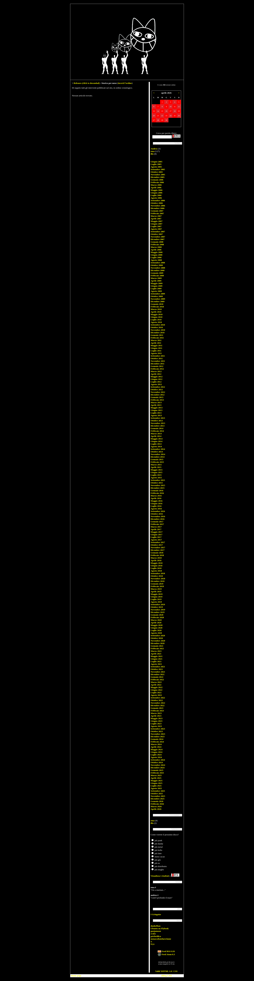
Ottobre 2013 (157, 420)
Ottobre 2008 (157, 265)
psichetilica (156, 936)
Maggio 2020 (156, 625)
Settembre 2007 (158, 231)
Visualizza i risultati (160, 876)
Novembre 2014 (158, 454)
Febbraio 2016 (157, 493)
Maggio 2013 (156, 407)
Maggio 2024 (156, 749)
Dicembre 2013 (157, 426)
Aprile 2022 (156, 685)
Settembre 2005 (158, 169)
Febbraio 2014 (157, 431)
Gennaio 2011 (157, 335)
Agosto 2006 (156, 198)
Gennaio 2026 (157, 801)
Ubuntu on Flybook (160, 928)
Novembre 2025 (158, 796)
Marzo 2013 (156, 402)
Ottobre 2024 (157, 762)
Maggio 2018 (156, 563)
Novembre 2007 (158, 236)
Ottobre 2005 (157, 172)
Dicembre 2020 (157, 643)
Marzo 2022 (156, 682)
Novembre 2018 (158, 578)
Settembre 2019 (158, 604)
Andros (154, 148)
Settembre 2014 (158, 449)
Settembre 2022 (158, 697)
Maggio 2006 (156, 190)
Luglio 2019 (156, 599)
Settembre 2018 (158, 573)
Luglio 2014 (156, 444)
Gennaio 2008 (157, 242)
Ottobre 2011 (157, 358)
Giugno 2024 (156, 752)
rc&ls (153, 933)
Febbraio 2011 (157, 337)
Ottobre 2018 (157, 576)
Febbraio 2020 (157, 617)
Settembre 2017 (158, 542)
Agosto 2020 (156, 633)
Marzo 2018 (156, 558)
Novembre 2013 (158, 423)
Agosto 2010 (156, 322)
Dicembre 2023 (157, 736)
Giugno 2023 (156, 721)
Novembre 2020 (158, 640)
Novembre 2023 (158, 734)
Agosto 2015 (156, 477)
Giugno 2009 (156, 286)
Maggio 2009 (156, 283)
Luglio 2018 (156, 568)
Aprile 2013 (156, 405)
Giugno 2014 (156, 441)
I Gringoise (156, 914)
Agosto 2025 (156, 788)
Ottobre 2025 (157, 793)
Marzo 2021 (156, 651)
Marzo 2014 (156, 433)
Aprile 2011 (156, 343)
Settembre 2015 (158, 480)
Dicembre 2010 (157, 332)
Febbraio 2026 (157, 804)
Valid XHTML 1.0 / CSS (166, 971)
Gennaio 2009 (157, 273)
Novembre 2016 (158, 516)
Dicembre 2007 (157, 239)
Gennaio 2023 (157, 708)
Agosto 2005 (156, 167)
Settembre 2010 (158, 325)
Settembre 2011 (158, 356)
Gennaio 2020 (157, 615)
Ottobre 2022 (157, 700)
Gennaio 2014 (157, 428)
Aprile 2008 (156, 249)
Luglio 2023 (156, 723)
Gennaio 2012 (157, 366)
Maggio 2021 (156, 656)
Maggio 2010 (156, 314)
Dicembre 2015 (157, 488)
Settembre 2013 (158, 418)
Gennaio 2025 (157, 770)
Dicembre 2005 (157, 177)
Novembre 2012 (158, 392)
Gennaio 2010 (157, 304)
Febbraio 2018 (157, 555)
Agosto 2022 (156, 695)
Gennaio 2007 (157, 211)
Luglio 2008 (156, 257)
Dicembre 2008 (157, 270)
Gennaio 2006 (157, 180)
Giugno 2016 (156, 503)
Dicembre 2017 (157, 550)
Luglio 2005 (156, 164)
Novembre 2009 (158, 299)
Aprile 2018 (156, 560)
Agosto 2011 (156, 353)
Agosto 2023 (156, 726)
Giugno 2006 (156, 192)
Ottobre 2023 (157, 731)
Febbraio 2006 (157, 182)
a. (151, 941)
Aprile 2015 (156, 467)
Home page (76, 975)
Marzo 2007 (156, 216)
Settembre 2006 (158, 200)
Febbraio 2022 (157, 679)
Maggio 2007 (156, 221)
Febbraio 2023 (157, 710)
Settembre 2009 (158, 293)
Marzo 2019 (156, 589)
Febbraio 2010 (157, 306)
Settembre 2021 (158, 666)
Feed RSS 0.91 (166, 951)
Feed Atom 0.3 (166, 954)
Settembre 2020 (158, 635)
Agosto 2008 (156, 260)
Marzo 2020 (156, 620)
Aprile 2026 (156, 809)
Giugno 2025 (156, 783)
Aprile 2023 (156, 716)
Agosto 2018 (156, 571)
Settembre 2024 (158, 760)
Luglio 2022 (156, 692)
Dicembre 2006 (157, 208)
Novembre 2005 (158, 174)
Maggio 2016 (156, 501)
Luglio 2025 (156, 786)
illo (152, 154)
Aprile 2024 (156, 747)
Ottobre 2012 (157, 389)
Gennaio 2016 (157, 490)
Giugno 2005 (156, 161)
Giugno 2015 (156, 472)
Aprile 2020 (156, 622)
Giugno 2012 (156, 379)
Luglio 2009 (156, 288)
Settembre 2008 (158, 262)
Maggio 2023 (156, 718)
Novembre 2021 (158, 672)
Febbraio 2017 (157, 524)
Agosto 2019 (156, 602)
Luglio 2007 (156, 226)
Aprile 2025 (156, 778)
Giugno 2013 (156, 410)
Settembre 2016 (158, 511)
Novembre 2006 (158, 205)
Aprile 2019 (156, 591)
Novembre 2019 (158, 609)
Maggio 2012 (156, 376)
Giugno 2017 (156, 534)
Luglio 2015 (156, 475)
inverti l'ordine (125, 83)
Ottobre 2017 (157, 545)
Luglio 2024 (156, 754)
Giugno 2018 (156, 565)
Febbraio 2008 (157, 244)
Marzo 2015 (156, 464)
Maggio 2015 (156, 470)
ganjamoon (156, 931)
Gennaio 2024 (157, 739)
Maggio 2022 (156, 687)
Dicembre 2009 (157, 301)
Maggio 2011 (156, 345)
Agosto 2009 (156, 291)
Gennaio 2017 (157, 521)
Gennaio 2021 (157, 646)
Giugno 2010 (156, 317)
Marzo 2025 (156, 775)
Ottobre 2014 (157, 451)
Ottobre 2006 (157, 203)
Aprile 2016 (156, 498)
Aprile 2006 (156, 187)
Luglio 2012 (156, 382)
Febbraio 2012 (157, 369)
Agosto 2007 (156, 229)
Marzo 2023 (156, 713)
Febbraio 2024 (157, 741)
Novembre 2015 (158, 485)
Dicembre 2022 (157, 705)
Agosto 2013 (156, 415)
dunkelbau (156, 926)
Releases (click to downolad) (87, 83)
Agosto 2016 (156, 508)
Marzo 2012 (156, 371)
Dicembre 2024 (157, 767)
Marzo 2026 (156, 806)
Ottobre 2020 (157, 638)
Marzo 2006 (156, 185)
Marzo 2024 (156, 744)
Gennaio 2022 (157, 677)
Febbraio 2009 (157, 275)
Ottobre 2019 (157, 607)
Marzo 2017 (156, 527)
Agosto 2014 (156, 446)
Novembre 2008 (158, 268)
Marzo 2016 (156, 495)
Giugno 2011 (156, 348)
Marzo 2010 (156, 309)
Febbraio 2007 (157, 213)
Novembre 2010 (158, 330)
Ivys (153, 944)
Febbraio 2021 (157, 648)
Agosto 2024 (156, 757)
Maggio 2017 (156, 532)
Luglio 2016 (156, 506)
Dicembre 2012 (157, 394)
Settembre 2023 (158, 729)
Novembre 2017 (158, 547)
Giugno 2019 (156, 596)
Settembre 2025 (158, 791)
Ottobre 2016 (157, 514)
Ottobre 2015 (157, 483)
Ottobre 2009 (157, 296)
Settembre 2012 (158, 387)
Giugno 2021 (156, 659)
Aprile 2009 (156, 281)
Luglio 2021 (156, 661)
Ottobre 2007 (157, 234)
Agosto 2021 (156, 664)
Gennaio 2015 (157, 459)
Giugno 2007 (156, 224)
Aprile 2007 (156, 218)
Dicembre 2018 (157, 581)
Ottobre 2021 (157, 669)
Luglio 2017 (156, 537)
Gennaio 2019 (157, 584)
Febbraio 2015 (157, 462)
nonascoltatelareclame (161, 939)
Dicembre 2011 (157, 363)
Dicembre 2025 (157, 798)
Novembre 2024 (158, 765)
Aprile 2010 (156, 312)
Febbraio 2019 (157, 586)
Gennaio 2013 (157, 397)
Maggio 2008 (156, 252)
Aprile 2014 (156, 436)
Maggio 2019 (156, 594)
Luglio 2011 (156, 350)
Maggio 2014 (156, 438)
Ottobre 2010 (157, 327)
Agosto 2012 (156, 384)
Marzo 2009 (156, 278)
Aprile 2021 (156, 653)
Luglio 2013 (156, 413)
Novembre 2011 (158, 361)
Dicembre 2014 (157, 457)
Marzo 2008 (156, 247)
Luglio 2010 (156, 319)
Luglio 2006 (156, 195)
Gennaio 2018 (157, 552)
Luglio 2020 (156, 630)
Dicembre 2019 (157, 612)
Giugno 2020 (156, 628)
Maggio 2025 (156, 780)
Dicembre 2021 (157, 674)
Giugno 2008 (156, 255)
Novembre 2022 (158, 703)
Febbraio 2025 (157, 773)
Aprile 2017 (156, 529)
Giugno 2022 (156, 690)
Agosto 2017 (156, 539)
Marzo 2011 (156, 340)
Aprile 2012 (156, 374)
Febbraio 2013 (157, 400)
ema (153, 151)
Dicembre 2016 (157, 519)
